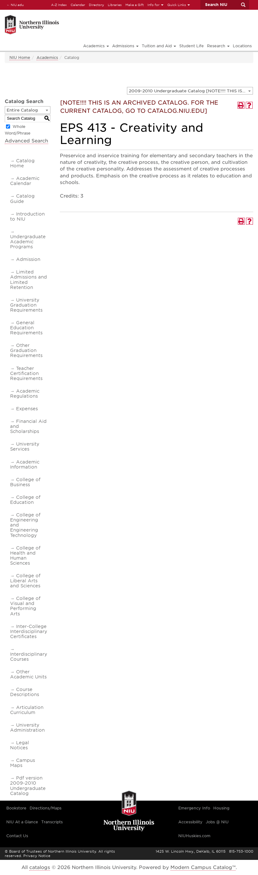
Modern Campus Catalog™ (203, 867)
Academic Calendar (24, 181)
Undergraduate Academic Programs (28, 241)
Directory (96, 5)
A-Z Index (59, 5)
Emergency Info (194, 808)
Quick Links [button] (178, 5)
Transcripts (52, 822)
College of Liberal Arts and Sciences (25, 580)
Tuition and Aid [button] (159, 45)
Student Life (191, 45)
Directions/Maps (45, 808)
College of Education (25, 500)
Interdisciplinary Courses (28, 657)
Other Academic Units (28, 674)
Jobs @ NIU (217, 822)
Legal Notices (19, 745)
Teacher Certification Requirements (26, 373)
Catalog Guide (22, 198)
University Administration (27, 727)
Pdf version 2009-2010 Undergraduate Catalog (28, 785)
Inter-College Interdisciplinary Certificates (28, 631)
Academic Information (24, 464)
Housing (221, 808)
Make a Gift (134, 5)
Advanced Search (26, 141)
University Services (24, 446)
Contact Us (17, 835)
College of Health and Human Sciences (25, 555)
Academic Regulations (24, 394)
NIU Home (19, 57)
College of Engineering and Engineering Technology (25, 525)
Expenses (27, 408)
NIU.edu (14, 5)
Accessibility (190, 822)
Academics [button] (96, 45)
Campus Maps (22, 763)
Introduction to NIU (27, 216)
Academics (47, 57)
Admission (28, 259)
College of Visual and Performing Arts (25, 606)
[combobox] (190, 91)
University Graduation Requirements (26, 305)
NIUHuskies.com (194, 835)
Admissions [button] (125, 45)
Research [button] (218, 45)
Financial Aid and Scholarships (28, 426)
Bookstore (16, 808)
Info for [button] (155, 5)
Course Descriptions (24, 692)
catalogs (39, 867)
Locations (242, 45)
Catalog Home (22, 163)
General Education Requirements (26, 327)
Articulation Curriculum (26, 710)
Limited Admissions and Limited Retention (28, 279)
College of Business (25, 482)
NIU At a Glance (22, 822)
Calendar (78, 5)
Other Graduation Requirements (26, 350)
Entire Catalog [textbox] (22, 110)
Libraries (115, 5)
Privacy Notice (36, 856)
